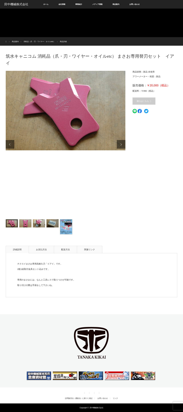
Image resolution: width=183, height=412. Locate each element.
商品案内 (116, 4)
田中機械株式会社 (16, 4)
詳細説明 (17, 249)
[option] (65, 110)
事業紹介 (78, 4)
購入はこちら (143, 101)
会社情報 (61, 4)
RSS (99, 392)
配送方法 (65, 249)
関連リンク (89, 249)
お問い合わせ (134, 4)
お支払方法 (41, 249)
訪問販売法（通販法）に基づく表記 (79, 398)
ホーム (45, 4)
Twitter (84, 392)
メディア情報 (97, 4)
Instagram (94, 392)
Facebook (89, 392)
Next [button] (121, 144)
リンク (115, 398)
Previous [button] (10, 144)
